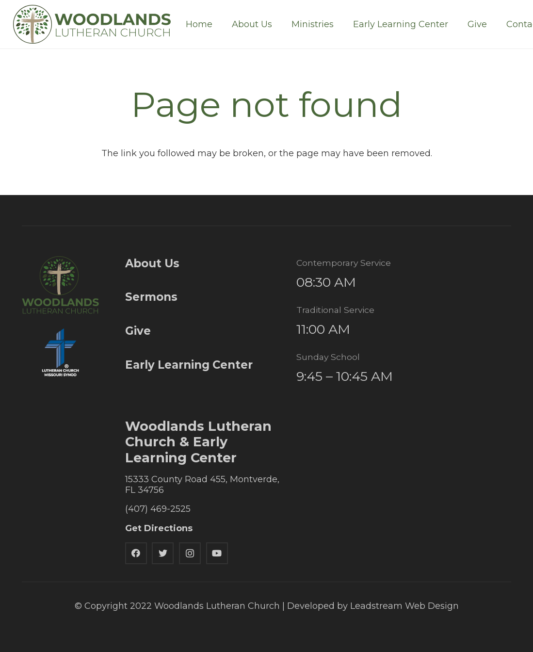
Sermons (151, 297)
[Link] (92, 24)
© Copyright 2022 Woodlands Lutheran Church (177, 606)
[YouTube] (217, 553)
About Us (152, 263)
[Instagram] (190, 553)
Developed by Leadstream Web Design (373, 606)
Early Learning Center (189, 365)
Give (138, 331)
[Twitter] (163, 553)
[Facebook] (136, 553)
